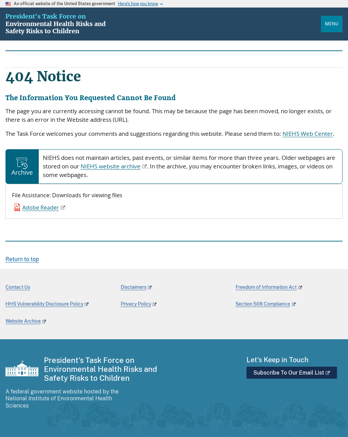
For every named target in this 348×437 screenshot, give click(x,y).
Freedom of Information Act (266, 287)
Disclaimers (133, 287)
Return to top (22, 259)
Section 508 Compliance (263, 304)
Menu (331, 23)
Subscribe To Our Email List (291, 372)
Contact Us (17, 287)
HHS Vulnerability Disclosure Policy (44, 304)
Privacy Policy (136, 304)
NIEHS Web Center (308, 134)
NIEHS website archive (111, 166)
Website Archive (23, 321)
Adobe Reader (40, 207)
